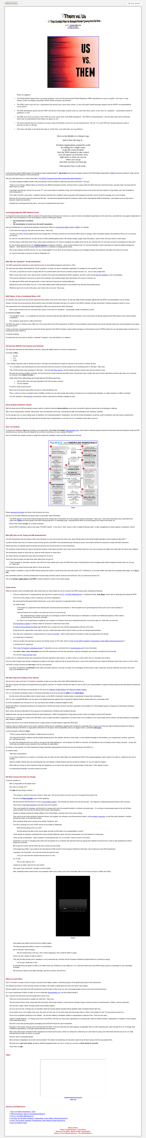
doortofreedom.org (72, 430)
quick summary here (29, 655)
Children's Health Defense (57, 689)
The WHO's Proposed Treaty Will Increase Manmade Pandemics (60, 178)
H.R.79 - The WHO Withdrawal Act (70, 594)
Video (8, 1055)
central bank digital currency (65, 227)
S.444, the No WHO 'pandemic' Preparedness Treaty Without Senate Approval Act (97, 641)
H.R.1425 (56, 634)
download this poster (17, 512)
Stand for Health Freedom (78, 689)
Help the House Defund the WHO (26, 627)
